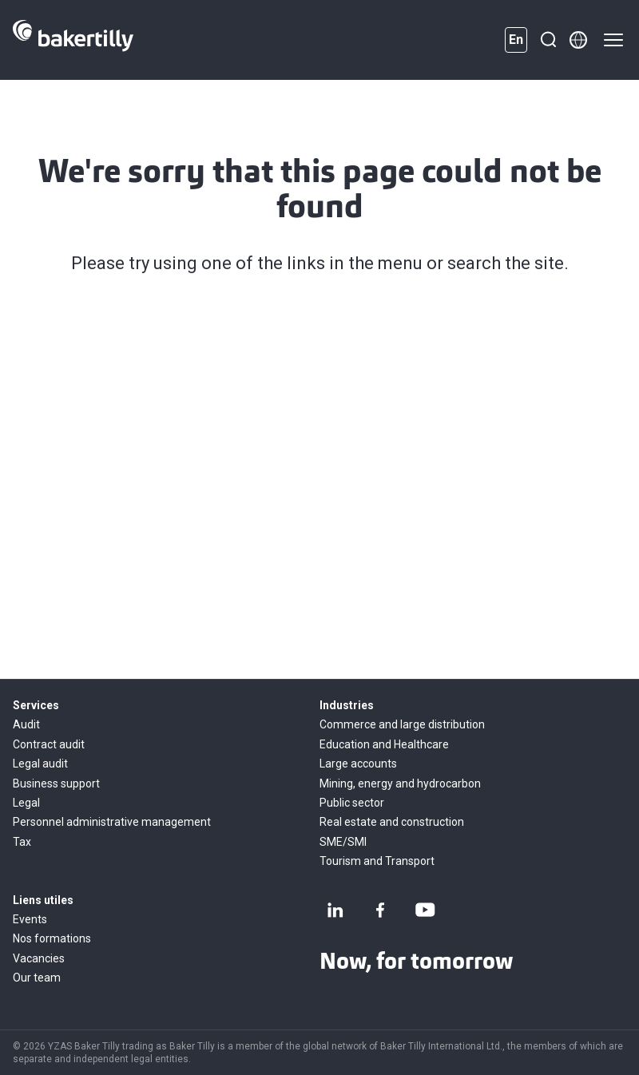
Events (30, 919)
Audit (26, 724)
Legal (26, 802)
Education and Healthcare (384, 744)
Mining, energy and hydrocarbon (400, 783)
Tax (22, 841)
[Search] (548, 40)
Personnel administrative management (112, 821)
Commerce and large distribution (402, 724)
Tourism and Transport (377, 861)
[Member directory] (578, 40)
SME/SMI (343, 841)
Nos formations (52, 938)
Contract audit (49, 744)
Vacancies (39, 958)
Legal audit (40, 763)
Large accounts (358, 763)
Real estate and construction (392, 821)
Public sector (352, 802)
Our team (37, 977)
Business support (56, 783)
